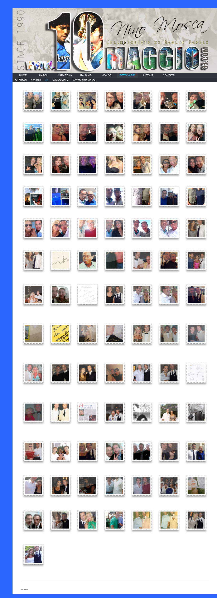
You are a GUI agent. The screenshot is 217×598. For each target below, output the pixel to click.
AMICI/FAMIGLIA (61, 80)
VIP (46, 80)
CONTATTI (169, 75)
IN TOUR (148, 75)
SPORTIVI (36, 80)
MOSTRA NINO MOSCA (84, 80)
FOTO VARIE (127, 75)
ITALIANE (85, 75)
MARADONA (64, 75)
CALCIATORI (21, 80)
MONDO (106, 75)
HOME (23, 75)
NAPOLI (43, 75)
